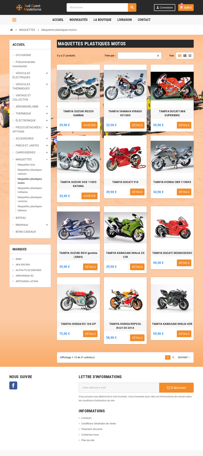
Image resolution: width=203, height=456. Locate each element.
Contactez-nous (90, 434)
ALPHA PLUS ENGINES (28, 270)
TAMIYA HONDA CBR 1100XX (172, 182)
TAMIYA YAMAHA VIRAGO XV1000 (125, 113)
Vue (171, 55)
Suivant (184, 357)
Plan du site (87, 440)
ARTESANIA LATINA (26, 281)
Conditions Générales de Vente (98, 423)
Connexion (164, 7)
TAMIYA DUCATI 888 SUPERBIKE (172, 113)
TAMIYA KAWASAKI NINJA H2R (172, 323)
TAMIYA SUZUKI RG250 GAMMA (78, 113)
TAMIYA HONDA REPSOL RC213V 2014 (125, 325)
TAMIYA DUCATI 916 (125, 182)
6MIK (18, 259)
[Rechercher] (101, 7)
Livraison (86, 417)
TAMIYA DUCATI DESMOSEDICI (172, 253)
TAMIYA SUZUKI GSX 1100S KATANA (78, 184)
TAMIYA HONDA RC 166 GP (78, 323)
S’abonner (176, 388)
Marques (19, 249)
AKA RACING (22, 264)
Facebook (13, 385)
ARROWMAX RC (24, 275)
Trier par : (110, 55)
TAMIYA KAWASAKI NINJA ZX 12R (125, 254)
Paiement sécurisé (91, 429)
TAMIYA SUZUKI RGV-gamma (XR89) (78, 254)
